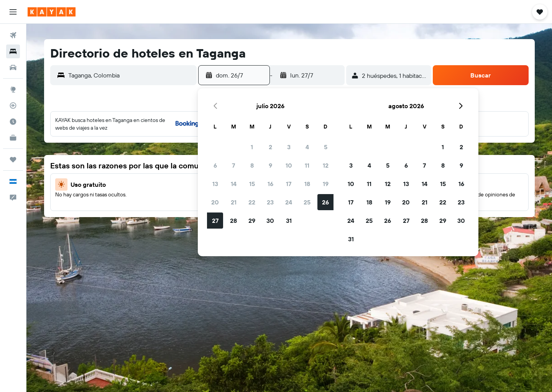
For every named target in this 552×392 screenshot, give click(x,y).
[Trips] (13, 159)
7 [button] (233, 165)
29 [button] (251, 220)
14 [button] (234, 184)
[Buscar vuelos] (13, 35)
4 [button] (307, 147)
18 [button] (307, 184)
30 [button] (270, 220)
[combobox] (130, 75)
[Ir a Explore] (13, 89)
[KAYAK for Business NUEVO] (13, 137)
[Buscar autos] (13, 67)
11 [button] (307, 165)
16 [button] (270, 184)
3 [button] (289, 147)
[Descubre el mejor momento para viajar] (13, 121)
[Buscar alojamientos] (13, 51)
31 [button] (289, 220)
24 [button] (288, 202)
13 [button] (215, 184)
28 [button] (233, 220)
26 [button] (325, 202)
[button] (13, 11)
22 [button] (251, 202)
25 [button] (307, 202)
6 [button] (215, 165)
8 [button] (252, 165)
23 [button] (270, 202)
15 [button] (252, 184)
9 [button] (270, 165)
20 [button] (215, 202)
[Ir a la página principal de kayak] (52, 11)
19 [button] (326, 184)
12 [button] (326, 165)
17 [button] (288, 184)
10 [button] (289, 165)
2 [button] (270, 147)
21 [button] (234, 202)
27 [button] (215, 220)
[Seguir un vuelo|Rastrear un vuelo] (13, 105)
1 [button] (252, 147)
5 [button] (325, 147)
